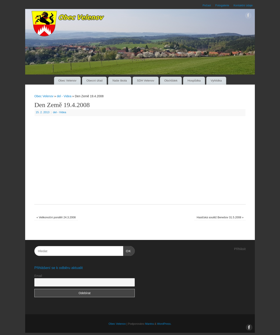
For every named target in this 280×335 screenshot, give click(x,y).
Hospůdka (194, 80)
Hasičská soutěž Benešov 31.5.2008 (220, 217)
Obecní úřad (94, 80)
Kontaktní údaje (243, 5)
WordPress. (164, 323)
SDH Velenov (145, 80)
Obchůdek (171, 80)
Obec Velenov (67, 80)
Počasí (207, 5)
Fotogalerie (222, 5)
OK (127, 250)
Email (38, 276)
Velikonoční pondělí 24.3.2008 (56, 217)
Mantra (149, 323)
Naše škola (119, 80)
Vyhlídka (216, 80)
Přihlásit (240, 249)
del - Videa (64, 96)
